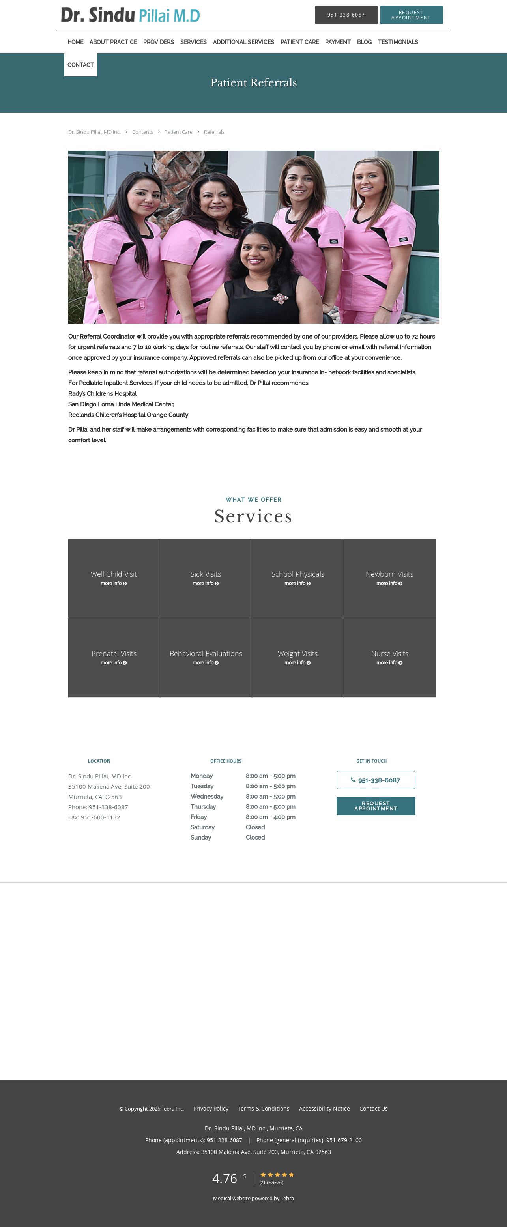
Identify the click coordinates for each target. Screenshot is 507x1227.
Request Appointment (376, 806)
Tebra (287, 1198)
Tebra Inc (172, 1108)
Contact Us (373, 1108)
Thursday (252, 807)
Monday (252, 776)
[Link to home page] (118, 15)
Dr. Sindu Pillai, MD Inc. (95, 131)
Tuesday (252, 786)
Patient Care (179, 131)
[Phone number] (376, 780)
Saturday (252, 827)
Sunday (252, 837)
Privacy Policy (210, 1108)
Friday (252, 817)
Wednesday (252, 796)
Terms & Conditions (264, 1108)
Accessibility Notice (324, 1108)
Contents (143, 131)
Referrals (214, 131)
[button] (411, 15)
